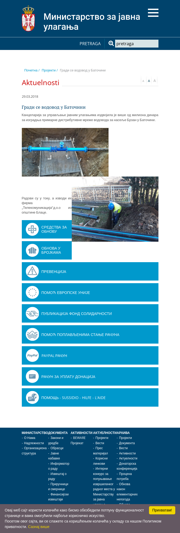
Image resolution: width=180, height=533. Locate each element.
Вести (99, 443)
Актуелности (105, 433)
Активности (81, 433)
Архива (123, 433)
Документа (58, 433)
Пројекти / (50, 70)
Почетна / (32, 70)
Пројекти (101, 438)
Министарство (35, 433)
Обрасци (56, 448)
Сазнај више (38, 527)
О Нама (29, 438)
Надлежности (34, 443)
